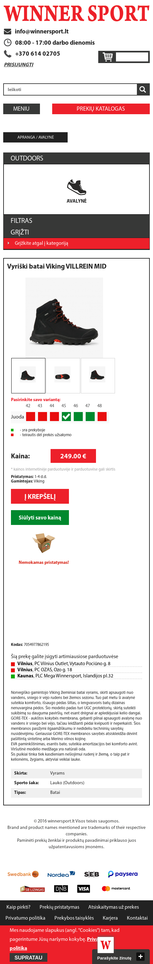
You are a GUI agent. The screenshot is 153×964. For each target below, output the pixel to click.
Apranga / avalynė (35, 137)
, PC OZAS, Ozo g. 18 (44, 670)
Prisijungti (18, 65)
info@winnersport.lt (36, 32)
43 (40, 406)
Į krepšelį (40, 497)
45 (64, 406)
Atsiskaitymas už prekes (113, 907)
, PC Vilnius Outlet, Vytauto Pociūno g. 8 (63, 664)
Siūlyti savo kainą (40, 518)
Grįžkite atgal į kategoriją (41, 243)
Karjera (110, 918)
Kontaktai (137, 918)
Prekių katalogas (101, 109)
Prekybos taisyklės (74, 918)
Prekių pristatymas (59, 907)
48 (99, 406)
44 (52, 406)
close (140, 956)
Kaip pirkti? (18, 907)
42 (28, 406)
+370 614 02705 (37, 54)
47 (87, 406)
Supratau (28, 957)
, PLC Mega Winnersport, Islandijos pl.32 (65, 676)
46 (75, 406)
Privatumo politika (25, 918)
